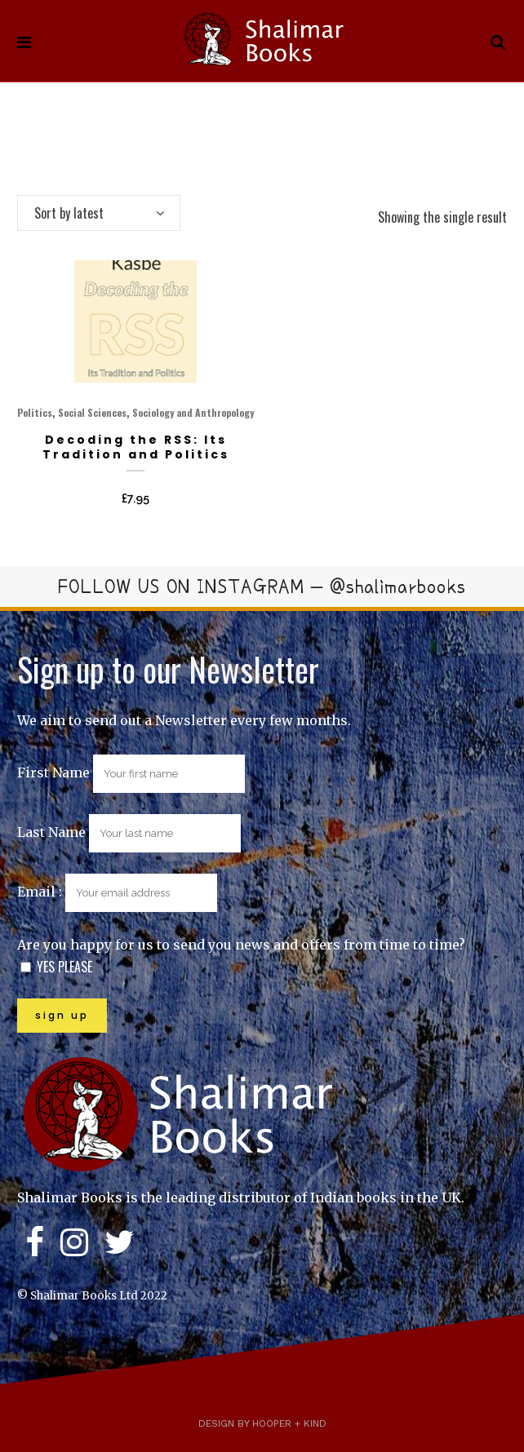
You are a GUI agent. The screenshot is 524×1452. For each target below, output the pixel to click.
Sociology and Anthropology (193, 412)
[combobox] (98, 213)
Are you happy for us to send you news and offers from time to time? (241, 944)
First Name (53, 772)
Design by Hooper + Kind (262, 1423)
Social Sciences (92, 412)
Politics (34, 412)
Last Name (51, 832)
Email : (117, 891)
